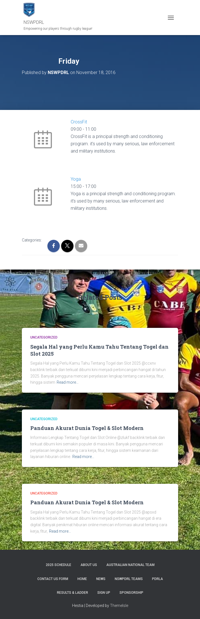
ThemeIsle (119, 605)
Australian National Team (130, 565)
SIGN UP (103, 593)
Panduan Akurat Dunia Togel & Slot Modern (87, 428)
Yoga (76, 179)
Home (82, 579)
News (100, 579)
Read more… (68, 382)
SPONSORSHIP (131, 593)
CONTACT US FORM (52, 579)
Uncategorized (44, 337)
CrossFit (79, 122)
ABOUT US (89, 565)
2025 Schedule (58, 565)
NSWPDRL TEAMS (129, 579)
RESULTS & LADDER (72, 593)
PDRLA (157, 579)
